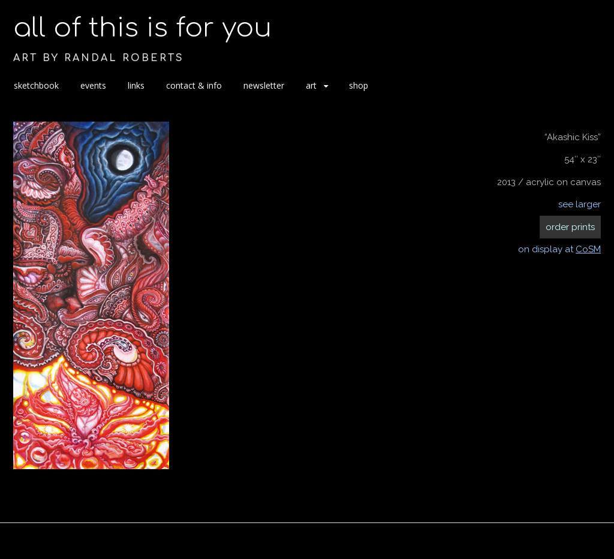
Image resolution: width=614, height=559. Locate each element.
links (136, 85)
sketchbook (36, 85)
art (311, 85)
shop (358, 85)
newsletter (263, 85)
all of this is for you (142, 28)
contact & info (194, 85)
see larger (579, 204)
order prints (570, 227)
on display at (559, 249)
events (93, 85)
